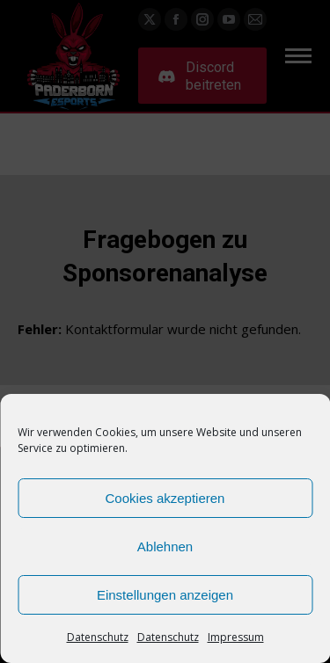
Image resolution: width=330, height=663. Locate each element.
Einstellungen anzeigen (165, 594)
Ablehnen (165, 546)
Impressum (236, 637)
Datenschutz (97, 637)
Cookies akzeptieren (165, 498)
